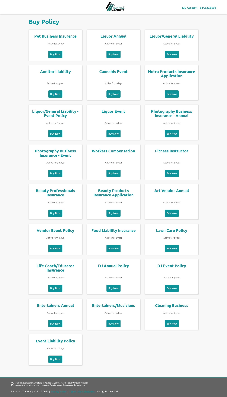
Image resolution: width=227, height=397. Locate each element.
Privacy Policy (59, 391)
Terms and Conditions (82, 391)
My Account (190, 7)
